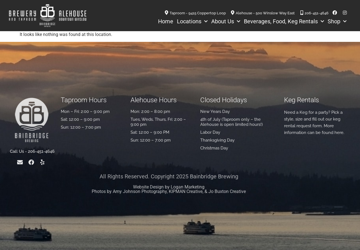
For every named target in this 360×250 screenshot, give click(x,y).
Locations (192, 21)
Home (165, 21)
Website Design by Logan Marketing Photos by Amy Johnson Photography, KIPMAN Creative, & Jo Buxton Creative (169, 189)
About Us (225, 21)
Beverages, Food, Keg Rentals (284, 21)
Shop (337, 21)
